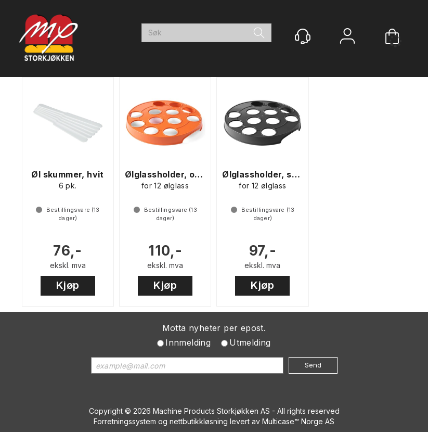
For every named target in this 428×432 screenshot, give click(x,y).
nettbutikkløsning (199, 421)
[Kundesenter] (302, 36)
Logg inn (347, 37)
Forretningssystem (125, 421)
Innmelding (188, 342)
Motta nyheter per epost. (214, 328)
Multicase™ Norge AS (298, 421)
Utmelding (250, 342)
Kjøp (68, 285)
